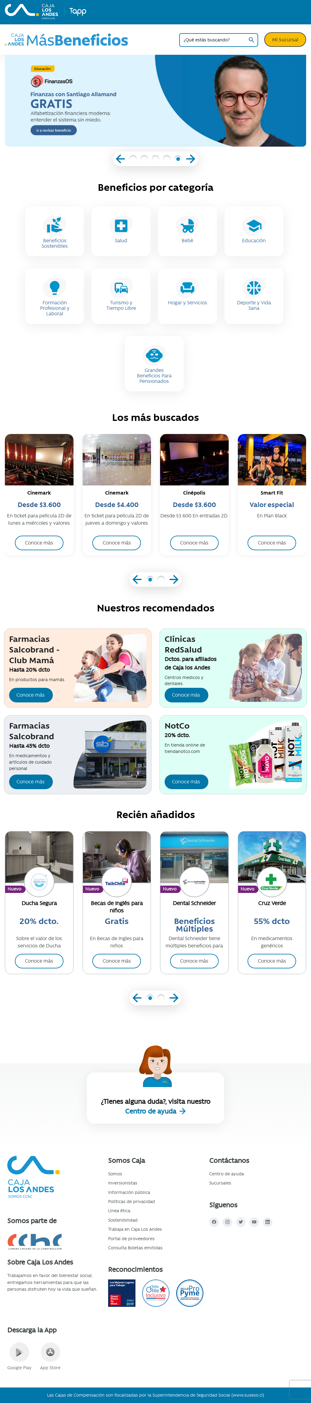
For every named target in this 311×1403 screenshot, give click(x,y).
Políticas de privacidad (131, 1201)
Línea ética (119, 1210)
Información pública (129, 1192)
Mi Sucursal (285, 40)
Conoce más (30, 695)
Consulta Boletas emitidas (135, 1248)
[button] (133, 160)
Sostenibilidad (123, 1220)
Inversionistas (122, 1183)
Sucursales (220, 1183)
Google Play (19, 1356)
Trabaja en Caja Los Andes (135, 1229)
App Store (50, 1356)
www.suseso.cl (248, 1395)
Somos (115, 1174)
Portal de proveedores (131, 1238)
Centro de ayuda (151, 1111)
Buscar (251, 40)
